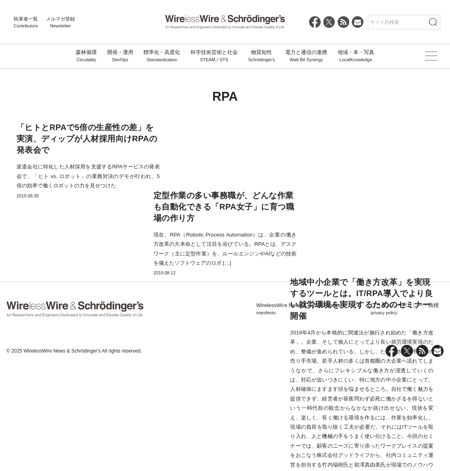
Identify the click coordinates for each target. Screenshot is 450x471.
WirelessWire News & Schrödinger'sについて (308, 413)
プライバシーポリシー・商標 (405, 413)
